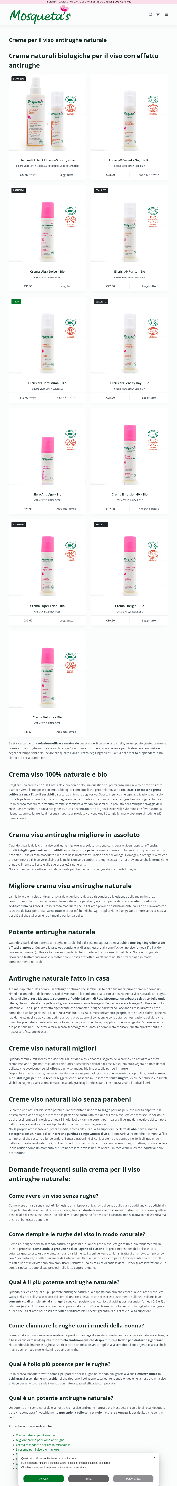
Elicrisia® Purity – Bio (129, 271)
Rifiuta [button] (88, 1478)
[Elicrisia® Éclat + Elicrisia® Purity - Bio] (47, 112)
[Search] (150, 14)
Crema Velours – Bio (47, 717)
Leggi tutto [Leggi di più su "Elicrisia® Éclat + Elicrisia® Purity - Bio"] (66, 174)
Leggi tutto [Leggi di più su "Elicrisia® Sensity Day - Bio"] (149, 397)
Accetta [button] (43, 1478)
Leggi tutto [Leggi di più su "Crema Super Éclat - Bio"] (66, 620)
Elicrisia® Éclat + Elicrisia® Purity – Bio (47, 160)
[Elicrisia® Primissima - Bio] (47, 335)
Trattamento (71, 166)
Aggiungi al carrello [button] (149, 174)
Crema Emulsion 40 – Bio (130, 494)
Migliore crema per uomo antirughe (40, 1440)
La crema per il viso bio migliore (37, 1449)
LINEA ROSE (54, 277)
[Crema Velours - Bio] (47, 669)
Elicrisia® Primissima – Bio (47, 383)
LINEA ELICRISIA (38, 166)
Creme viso (22, 166)
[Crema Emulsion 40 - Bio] (129, 446)
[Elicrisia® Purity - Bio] (129, 223)
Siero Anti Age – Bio (47, 494)
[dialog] (88, 1469)
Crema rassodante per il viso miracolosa (43, 1445)
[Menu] (166, 14)
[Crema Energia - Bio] (129, 558)
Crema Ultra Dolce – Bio (47, 271)
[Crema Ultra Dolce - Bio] (47, 223)
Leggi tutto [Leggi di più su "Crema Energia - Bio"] (149, 620)
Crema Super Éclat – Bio (47, 606)
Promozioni (55, 166)
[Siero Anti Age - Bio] (47, 446)
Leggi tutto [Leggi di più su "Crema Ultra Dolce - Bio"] (66, 286)
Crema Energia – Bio (129, 606)
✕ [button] (154, 1457)
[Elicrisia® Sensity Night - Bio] (129, 112)
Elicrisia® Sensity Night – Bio (129, 160)
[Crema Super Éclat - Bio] (47, 558)
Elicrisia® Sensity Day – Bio (129, 383)
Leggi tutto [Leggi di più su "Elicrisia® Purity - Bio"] (149, 286)
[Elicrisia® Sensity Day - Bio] (129, 335)
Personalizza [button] (133, 1478)
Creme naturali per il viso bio (35, 1435)
